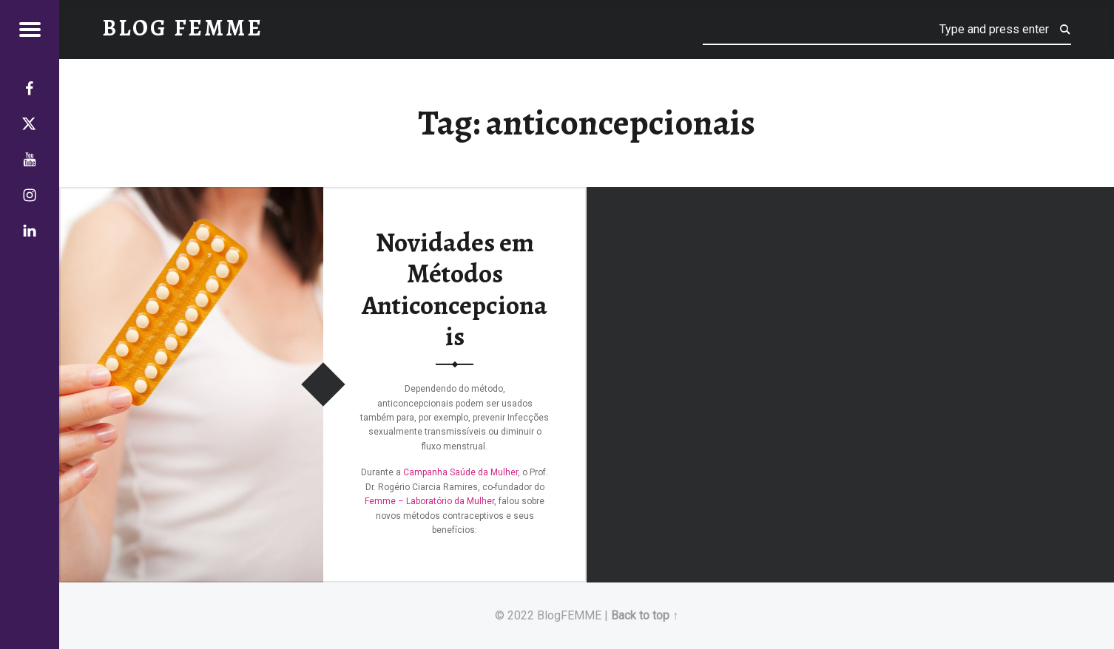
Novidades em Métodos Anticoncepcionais (454, 289)
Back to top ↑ (644, 615)
